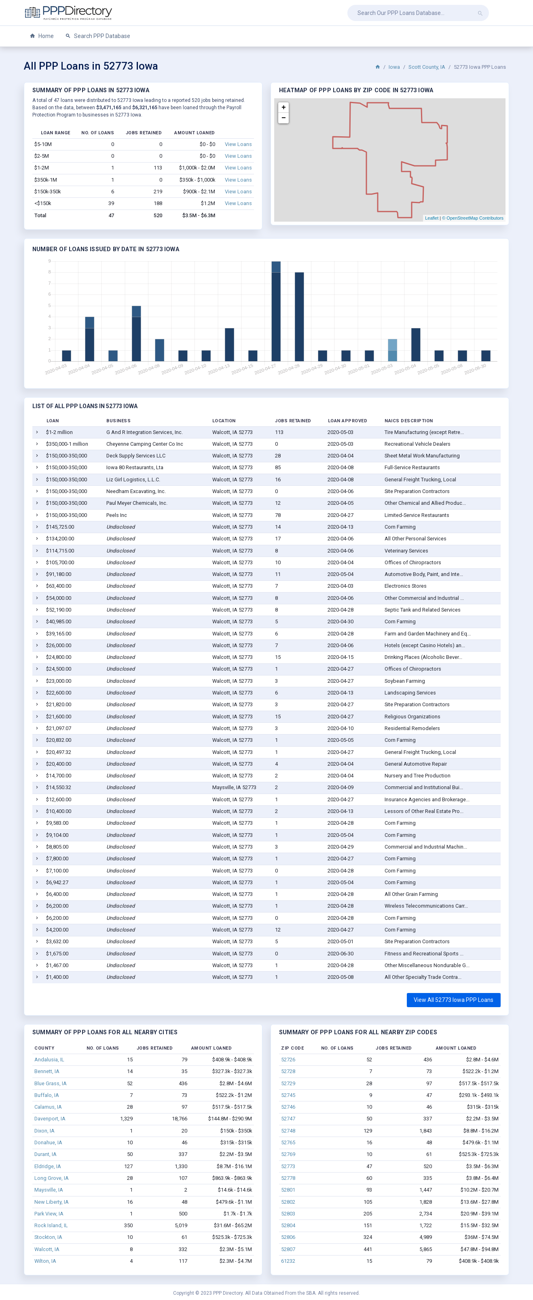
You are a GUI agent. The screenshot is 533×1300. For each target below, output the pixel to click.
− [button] (283, 118)
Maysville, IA (48, 1190)
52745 (288, 1095)
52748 (288, 1131)
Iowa (394, 67)
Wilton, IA (45, 1261)
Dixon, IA (44, 1131)
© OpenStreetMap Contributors (472, 218)
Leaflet (431, 218)
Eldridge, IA (47, 1166)
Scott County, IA (426, 67)
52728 (288, 1071)
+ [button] (283, 107)
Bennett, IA (46, 1071)
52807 (288, 1249)
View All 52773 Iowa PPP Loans (453, 1000)
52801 (288, 1190)
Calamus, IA (48, 1107)
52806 (288, 1237)
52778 (288, 1178)
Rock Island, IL (51, 1225)
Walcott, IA (46, 1249)
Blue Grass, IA (50, 1083)
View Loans (238, 144)
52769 (288, 1154)
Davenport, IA (50, 1119)
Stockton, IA (48, 1237)
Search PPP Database (97, 36)
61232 (288, 1261)
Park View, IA (48, 1214)
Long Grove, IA (51, 1178)
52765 (288, 1142)
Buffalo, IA (46, 1095)
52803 (288, 1214)
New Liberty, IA (51, 1202)
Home (42, 36)
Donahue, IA (48, 1142)
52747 (288, 1119)
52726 (288, 1060)
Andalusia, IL (49, 1060)
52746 (288, 1107)
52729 (288, 1083)
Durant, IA (45, 1154)
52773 (288, 1166)
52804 (288, 1225)
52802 (288, 1202)
